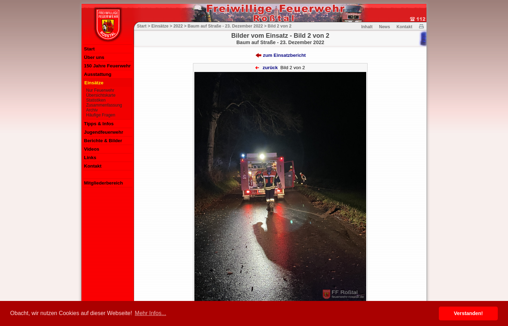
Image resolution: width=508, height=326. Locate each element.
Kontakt (93, 166)
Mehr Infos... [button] (150, 313)
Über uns (94, 57)
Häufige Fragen (100, 115)
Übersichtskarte (100, 95)
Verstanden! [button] (468, 313)
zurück (270, 67)
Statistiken (95, 100)
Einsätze (93, 82)
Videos (91, 149)
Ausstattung (97, 74)
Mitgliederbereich (103, 183)
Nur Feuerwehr (100, 90)
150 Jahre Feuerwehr (107, 65)
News (384, 26)
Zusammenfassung (104, 105)
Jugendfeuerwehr (103, 132)
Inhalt (367, 26)
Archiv (92, 110)
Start (89, 49)
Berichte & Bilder (103, 140)
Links (90, 157)
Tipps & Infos (99, 123)
